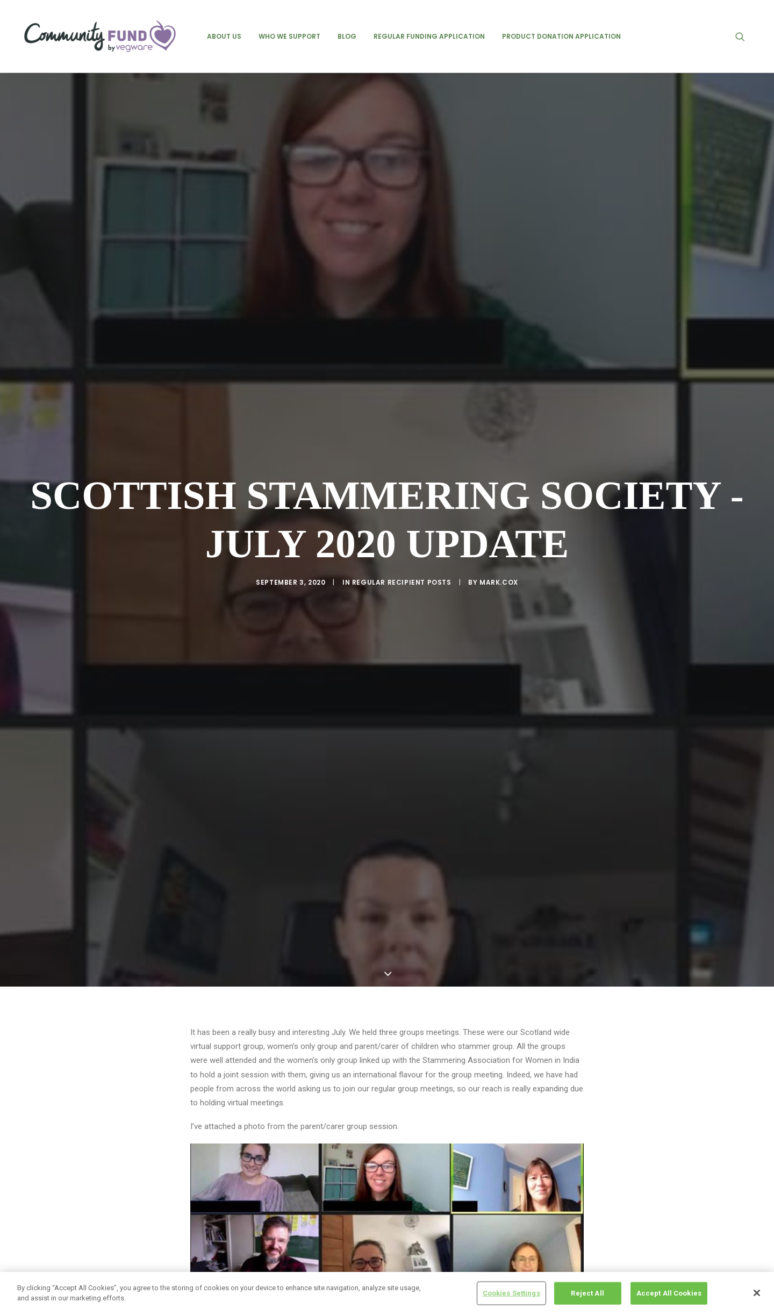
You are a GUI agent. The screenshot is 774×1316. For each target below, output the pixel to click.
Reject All (587, 1293)
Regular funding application (429, 36)
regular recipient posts (402, 525)
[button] (745, 36)
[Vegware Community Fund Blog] (100, 36)
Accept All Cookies (668, 1293)
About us (224, 36)
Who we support (289, 36)
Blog (347, 36)
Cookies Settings (511, 1293)
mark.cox (498, 525)
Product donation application (561, 36)
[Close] (757, 1293)
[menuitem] (224, 36)
